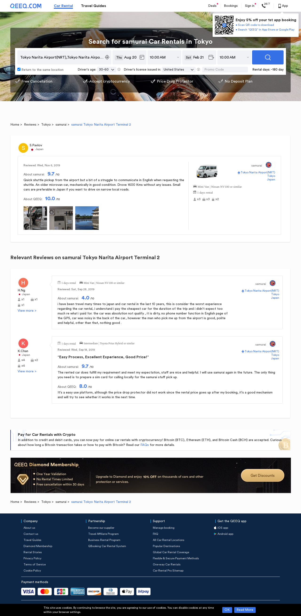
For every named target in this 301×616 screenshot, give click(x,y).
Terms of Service (35, 564)
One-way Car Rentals (167, 564)
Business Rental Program (104, 540)
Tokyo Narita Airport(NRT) (258, 172)
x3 (199, 199)
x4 (23, 360)
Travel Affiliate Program (103, 534)
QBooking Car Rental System (107, 546)
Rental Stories (33, 552)
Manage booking (163, 527)
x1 (22, 299)
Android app (225, 534)
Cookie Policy (32, 570)
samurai (61, 124)
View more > (27, 310)
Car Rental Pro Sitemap (168, 570)
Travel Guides (93, 6)
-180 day (277, 69)
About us (29, 527)
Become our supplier (101, 527)
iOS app (223, 527)
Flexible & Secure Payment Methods (176, 558)
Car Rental (63, 6)
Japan (271, 179)
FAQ (155, 534)
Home (14, 124)
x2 (217, 199)
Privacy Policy (32, 558)
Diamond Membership (38, 546)
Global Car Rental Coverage (171, 552)
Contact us (31, 534)
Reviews (30, 124)
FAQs (144, 445)
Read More (245, 610)
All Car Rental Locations (168, 540)
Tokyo (46, 124)
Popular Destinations (166, 546)
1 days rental (205, 192)
